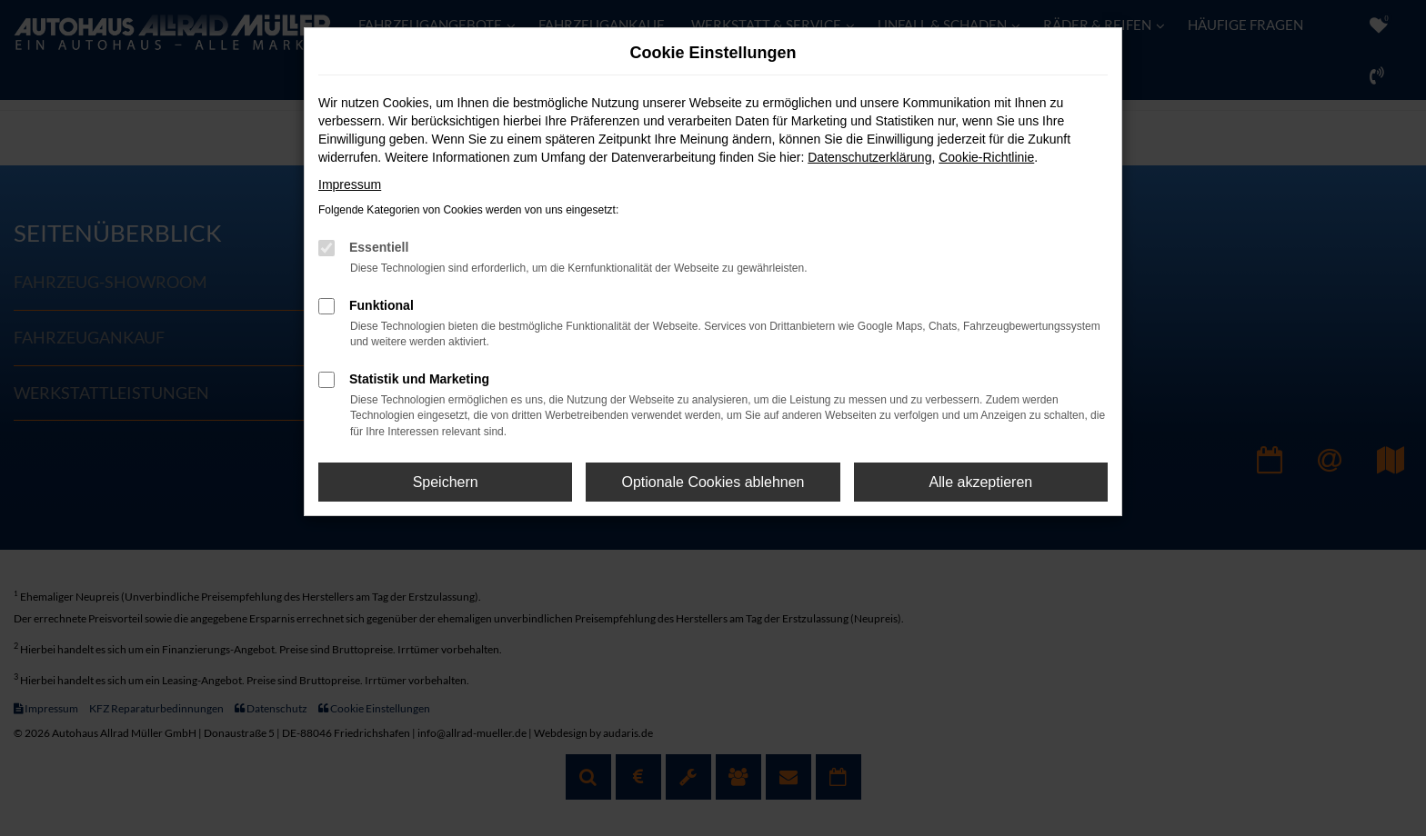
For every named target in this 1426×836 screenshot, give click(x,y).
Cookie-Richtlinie (986, 157)
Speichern (445, 482)
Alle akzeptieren (980, 482)
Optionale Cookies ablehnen (712, 482)
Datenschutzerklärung (869, 157)
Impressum (349, 184)
